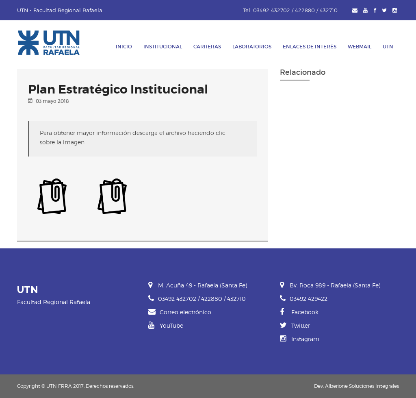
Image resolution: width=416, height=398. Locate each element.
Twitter (295, 325)
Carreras (207, 46)
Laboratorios (251, 46)
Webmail (359, 46)
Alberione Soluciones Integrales (362, 386)
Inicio (124, 46)
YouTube (165, 325)
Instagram (299, 338)
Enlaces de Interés (309, 46)
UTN (388, 46)
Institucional (162, 46)
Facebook (299, 312)
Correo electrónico (179, 312)
